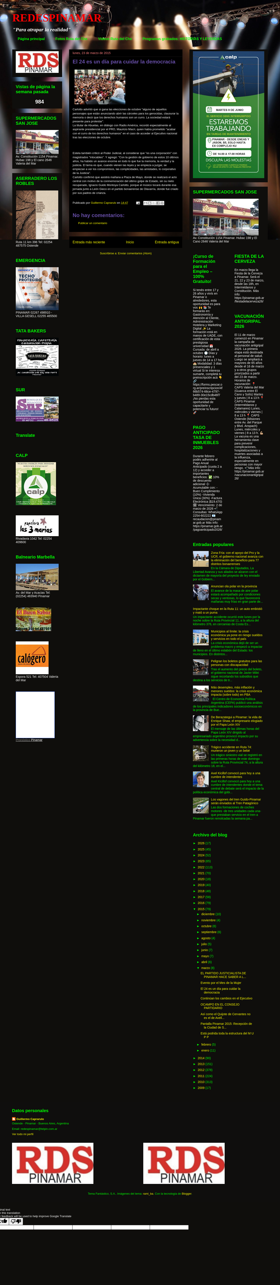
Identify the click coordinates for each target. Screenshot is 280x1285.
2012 (201, 1070)
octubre (206, 926)
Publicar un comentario (92, 223)
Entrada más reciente (89, 242)
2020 (201, 879)
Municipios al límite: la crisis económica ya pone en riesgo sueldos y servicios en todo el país (236, 635)
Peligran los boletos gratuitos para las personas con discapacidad (236, 663)
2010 (201, 1082)
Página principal (31, 39)
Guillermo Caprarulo (30, 1119)
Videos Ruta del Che (115, 39)
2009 (201, 1088)
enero (205, 1050)
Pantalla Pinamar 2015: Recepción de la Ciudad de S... (226, 1025)
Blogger (186, 1193)
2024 (201, 855)
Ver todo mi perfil (22, 1134)
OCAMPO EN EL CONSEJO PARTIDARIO (220, 1006)
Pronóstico (23, 740)
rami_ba (148, 1193)
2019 (201, 885)
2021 (201, 873)
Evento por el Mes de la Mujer (221, 983)
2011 (201, 1076)
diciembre (208, 914)
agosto (206, 938)
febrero (206, 1044)
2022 (201, 867)
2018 (201, 891)
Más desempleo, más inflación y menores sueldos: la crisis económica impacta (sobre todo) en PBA (236, 691)
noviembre (208, 920)
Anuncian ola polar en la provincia (234, 586)
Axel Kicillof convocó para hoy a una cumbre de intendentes (235, 775)
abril (204, 962)
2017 (201, 897)
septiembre (209, 932)
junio (204, 950)
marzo (206, 968)
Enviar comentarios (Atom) (135, 253)
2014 (201, 1058)
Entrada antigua (167, 242)
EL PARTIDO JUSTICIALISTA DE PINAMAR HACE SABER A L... (223, 975)
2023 (201, 861)
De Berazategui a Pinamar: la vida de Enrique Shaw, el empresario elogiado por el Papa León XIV (237, 720)
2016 (201, 903)
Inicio (130, 242)
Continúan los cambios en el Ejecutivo (226, 998)
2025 (201, 849)
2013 (201, 1064)
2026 (201, 843)
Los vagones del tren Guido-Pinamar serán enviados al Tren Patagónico (236, 801)
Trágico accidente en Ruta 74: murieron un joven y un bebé (231, 749)
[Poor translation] (16, 1221)
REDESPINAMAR (57, 18)
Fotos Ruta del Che (72, 39)
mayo (205, 956)
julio (204, 944)
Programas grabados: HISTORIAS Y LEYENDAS (182, 39)
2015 (201, 909)
